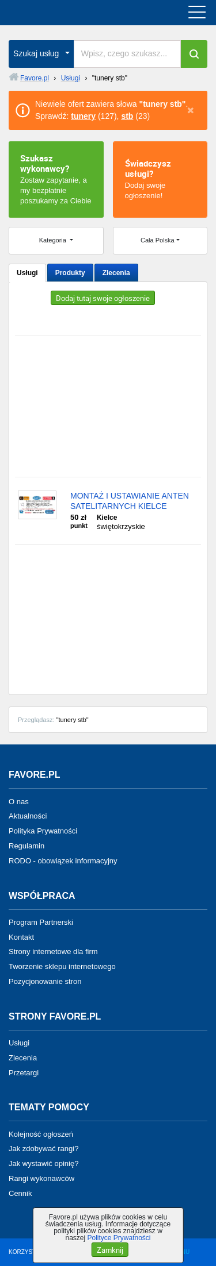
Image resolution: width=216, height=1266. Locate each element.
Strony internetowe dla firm (53, 951)
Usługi (27, 273)
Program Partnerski (41, 922)
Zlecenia (116, 273)
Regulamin (26, 846)
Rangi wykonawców (41, 1178)
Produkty (70, 273)
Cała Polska (158, 240)
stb (127, 116)
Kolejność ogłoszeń (41, 1133)
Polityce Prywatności (118, 1238)
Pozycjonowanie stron (45, 981)
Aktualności (28, 816)
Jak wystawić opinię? (43, 1163)
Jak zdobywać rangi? (43, 1148)
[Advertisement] (108, 406)
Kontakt (21, 936)
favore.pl (80, 12)
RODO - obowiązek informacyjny (63, 860)
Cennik (20, 1193)
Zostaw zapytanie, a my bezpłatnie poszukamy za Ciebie (56, 178)
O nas (19, 801)
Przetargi (24, 1072)
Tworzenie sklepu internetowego (62, 966)
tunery (83, 116)
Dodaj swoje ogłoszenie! (160, 178)
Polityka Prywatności (43, 831)
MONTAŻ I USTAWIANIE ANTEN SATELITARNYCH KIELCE (129, 501)
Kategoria (53, 240)
